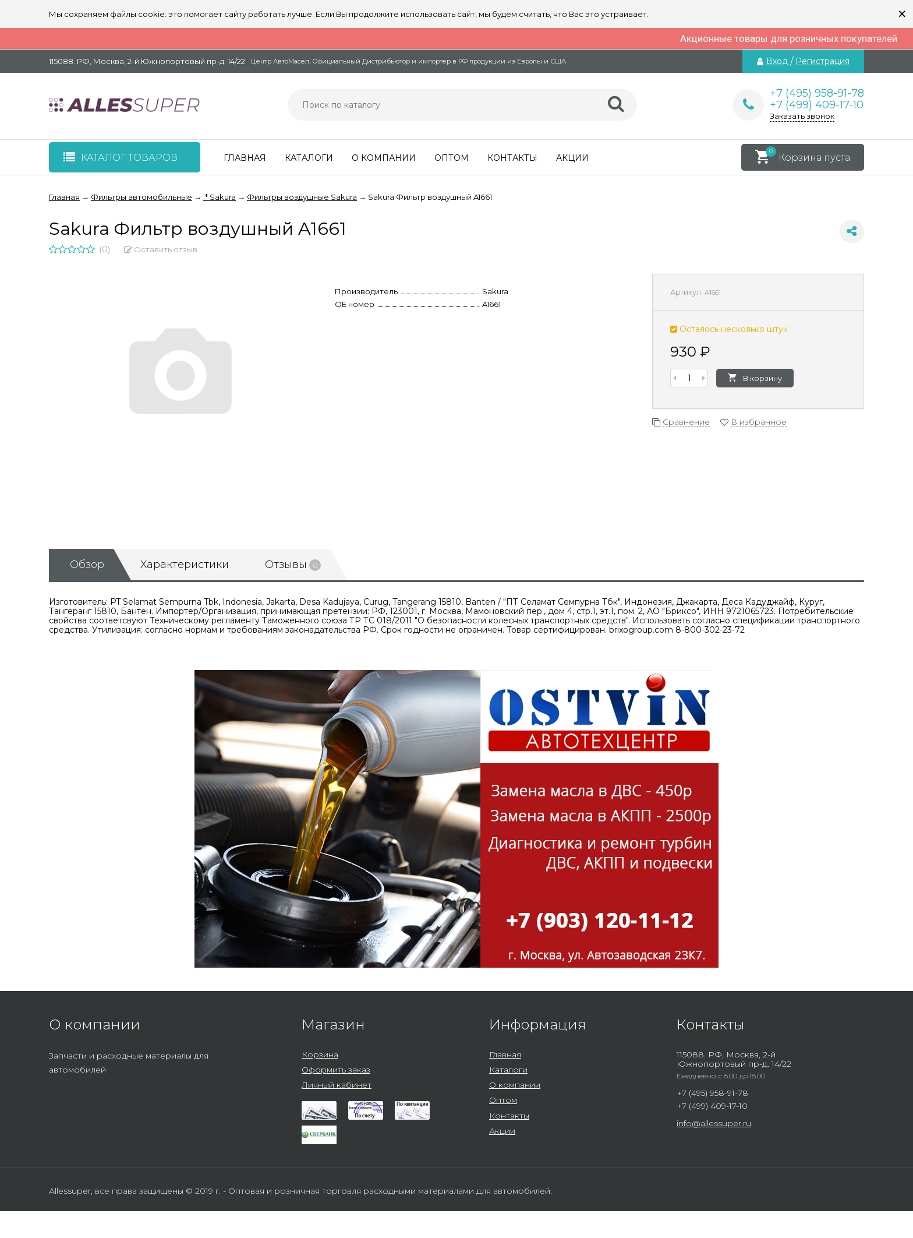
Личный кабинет (336, 1085)
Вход (777, 61)
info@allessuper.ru (714, 1123)
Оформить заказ (336, 1069)
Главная (245, 158)
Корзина (320, 1054)
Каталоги (309, 158)
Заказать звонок (802, 116)
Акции (572, 158)
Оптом (451, 158)
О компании (384, 158)
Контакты (512, 158)
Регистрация (822, 61)
